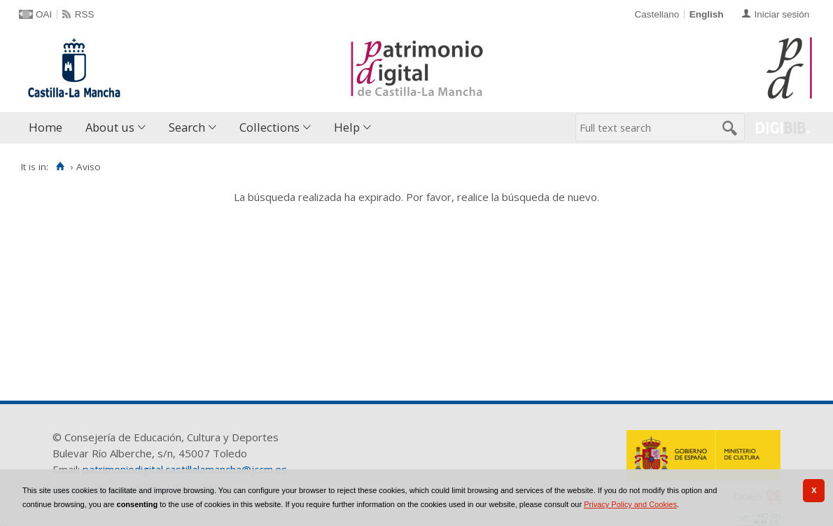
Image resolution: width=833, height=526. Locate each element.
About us (109, 127)
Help (347, 127)
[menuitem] (48, 128)
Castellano (656, 14)
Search (187, 127)
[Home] (60, 167)
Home (45, 127)
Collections (269, 127)
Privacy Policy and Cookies (630, 504)
